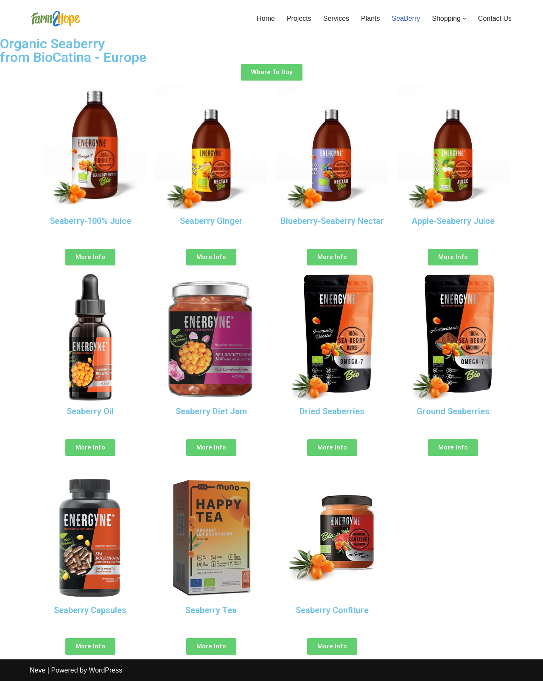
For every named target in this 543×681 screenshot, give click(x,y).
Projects (299, 18)
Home (266, 18)
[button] (464, 18)
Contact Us (495, 18)
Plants (370, 18)
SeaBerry (406, 18)
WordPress (105, 670)
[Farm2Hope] (55, 18)
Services (336, 18)
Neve (37, 670)
